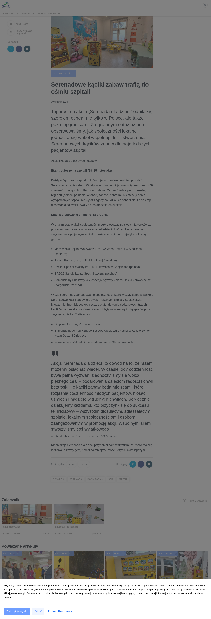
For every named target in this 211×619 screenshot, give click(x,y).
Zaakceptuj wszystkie (17, 611)
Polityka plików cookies (60, 611)
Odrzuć (38, 611)
